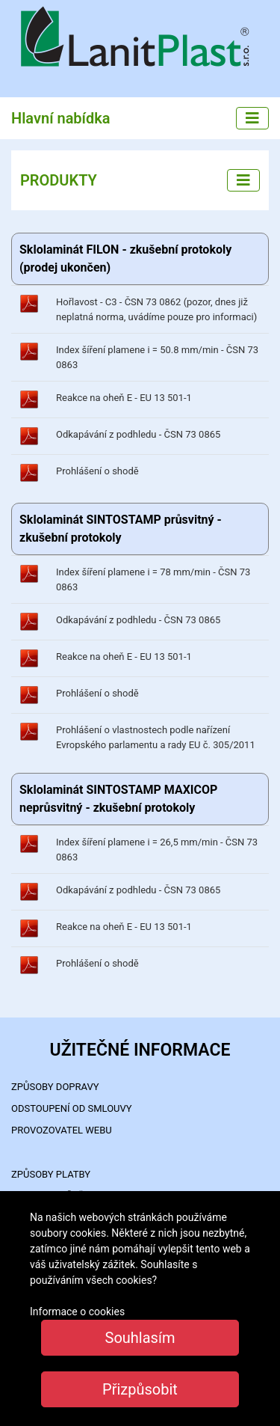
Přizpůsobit (140, 1389)
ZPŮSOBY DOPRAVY (55, 1086)
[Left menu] (243, 180)
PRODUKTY (58, 180)
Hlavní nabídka (61, 118)
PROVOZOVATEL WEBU (61, 1130)
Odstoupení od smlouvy (71, 1108)
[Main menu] (252, 118)
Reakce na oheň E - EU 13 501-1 (124, 397)
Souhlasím (140, 1338)
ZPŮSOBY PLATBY (50, 1174)
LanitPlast (140, 38)
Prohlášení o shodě (97, 471)
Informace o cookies (77, 1312)
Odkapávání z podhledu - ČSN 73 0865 (138, 434)
